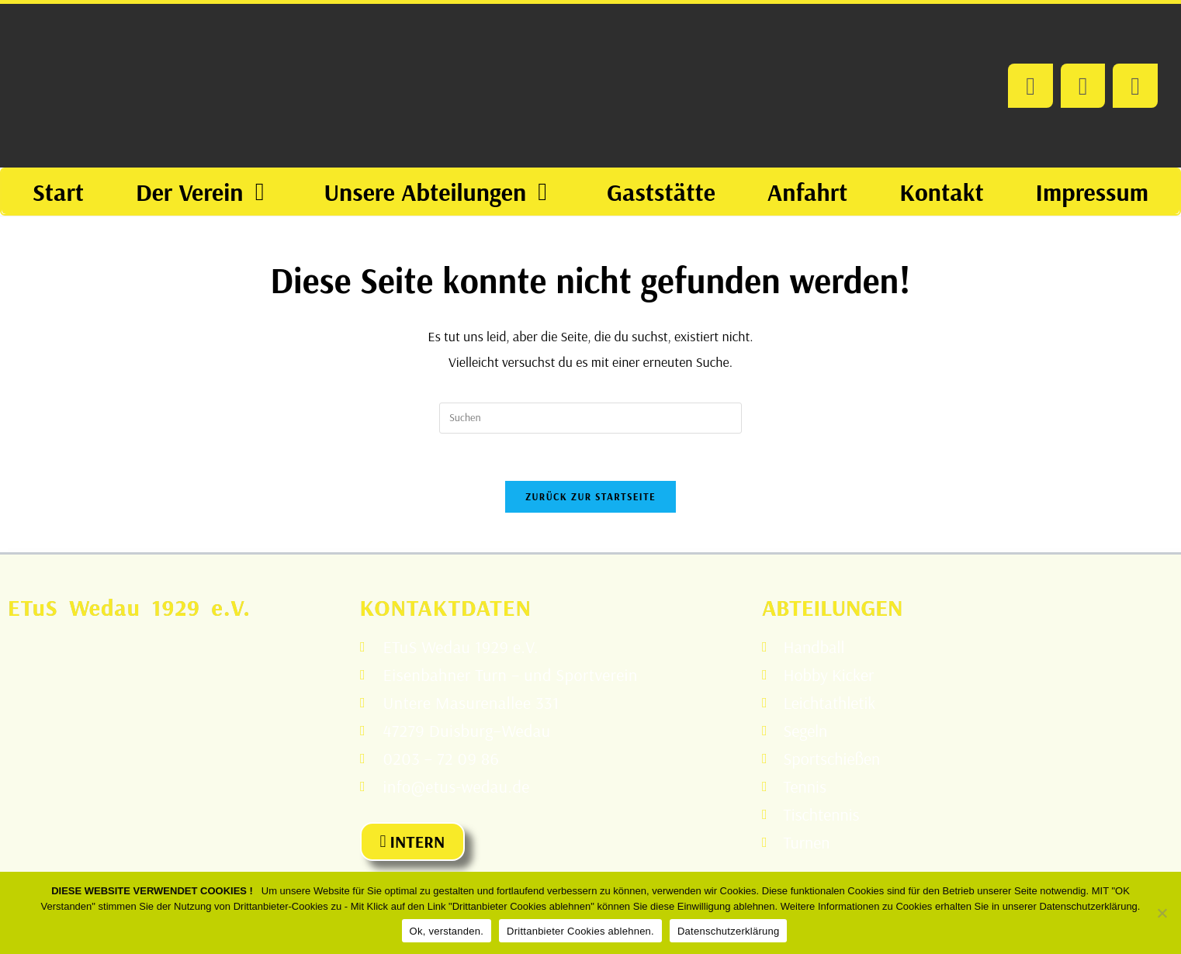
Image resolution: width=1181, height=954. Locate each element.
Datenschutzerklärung (728, 931)
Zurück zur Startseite (590, 496)
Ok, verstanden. (447, 931)
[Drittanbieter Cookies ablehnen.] (1161, 913)
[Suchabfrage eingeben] (590, 418)
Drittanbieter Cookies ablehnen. (580, 931)
